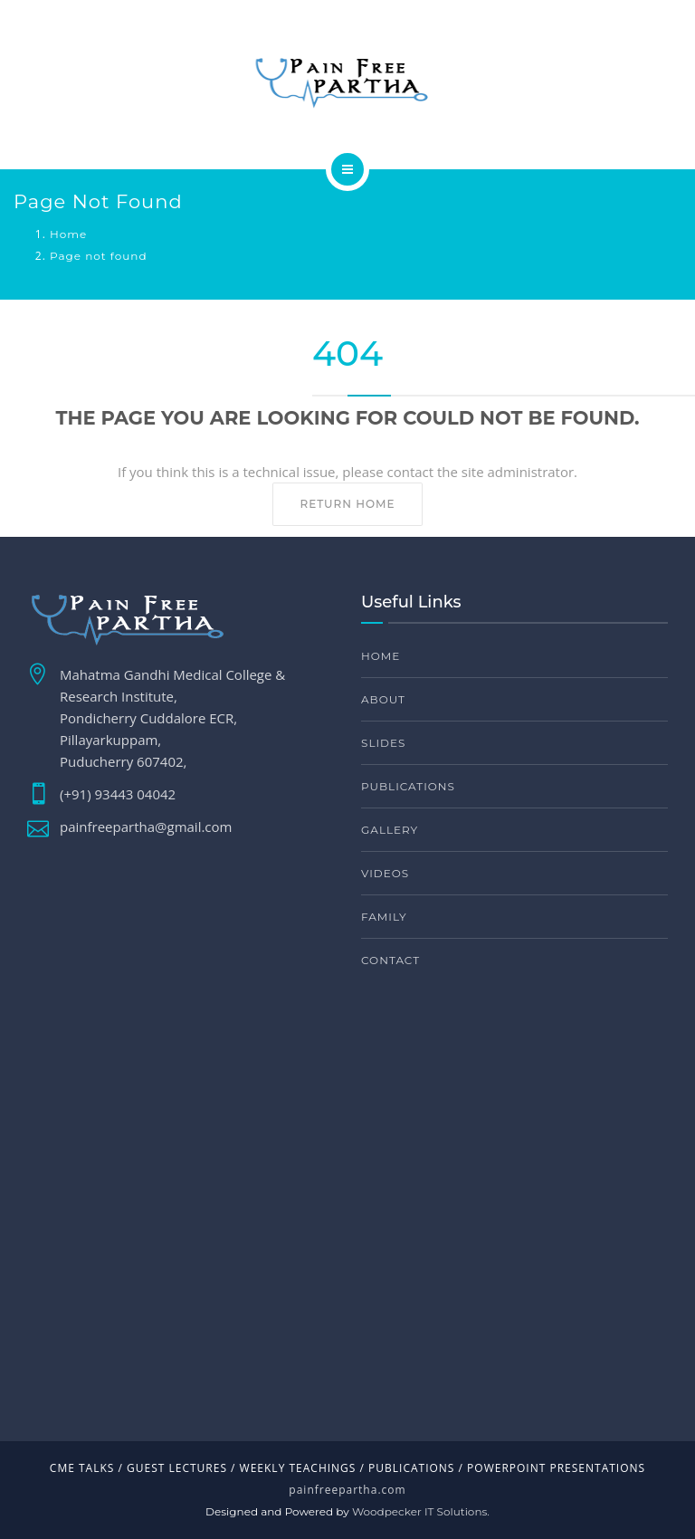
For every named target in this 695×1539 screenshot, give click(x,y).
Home (68, 234)
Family (384, 916)
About (383, 699)
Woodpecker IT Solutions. (421, 1511)
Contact (390, 960)
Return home (347, 504)
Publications (408, 786)
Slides (383, 743)
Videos (385, 873)
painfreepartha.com (347, 1489)
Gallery (389, 829)
